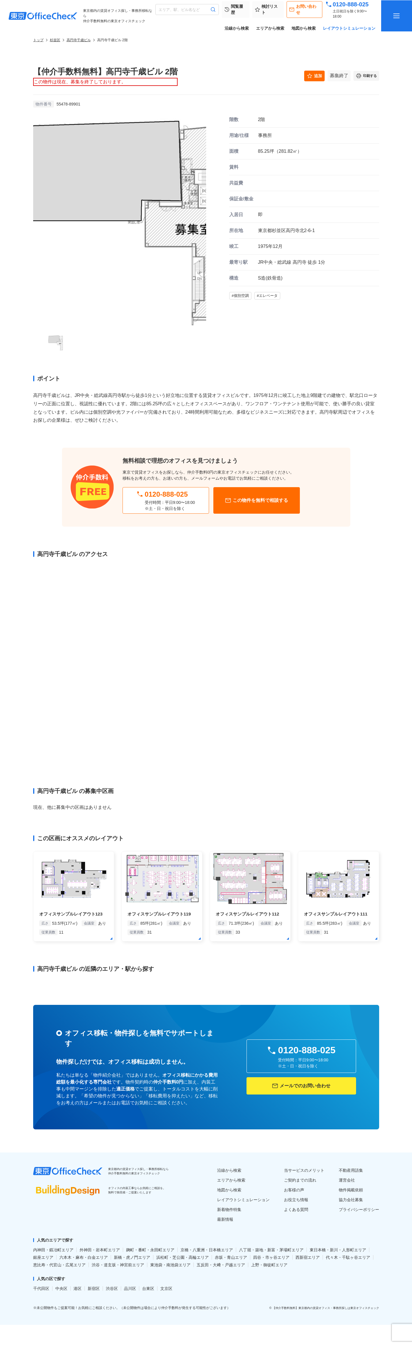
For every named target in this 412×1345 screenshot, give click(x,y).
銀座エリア (43, 1257)
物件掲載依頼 (351, 1190)
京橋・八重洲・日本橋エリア (206, 1250)
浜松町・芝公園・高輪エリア (182, 1257)
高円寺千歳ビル (79, 40)
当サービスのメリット (304, 1170)
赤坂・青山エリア (231, 1257)
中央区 (61, 1288)
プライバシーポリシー (359, 1209)
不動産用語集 (351, 1170)
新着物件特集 (229, 1209)
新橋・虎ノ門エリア (132, 1257)
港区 (78, 1288)
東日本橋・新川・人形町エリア (338, 1250)
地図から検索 (303, 28)
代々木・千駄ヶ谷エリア (348, 1257)
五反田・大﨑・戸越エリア (221, 1265)
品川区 (130, 1288)
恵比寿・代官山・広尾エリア (59, 1265)
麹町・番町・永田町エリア (150, 1250)
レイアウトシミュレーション (349, 28)
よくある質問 (296, 1209)
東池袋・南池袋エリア (170, 1265)
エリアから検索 (270, 28)
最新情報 (225, 1219)
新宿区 (94, 1288)
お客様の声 (294, 1190)
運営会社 (347, 1180)
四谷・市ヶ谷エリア (271, 1257)
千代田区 (41, 1288)
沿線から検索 (237, 28)
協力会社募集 (351, 1199)
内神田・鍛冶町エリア (53, 1250)
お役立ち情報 (296, 1199)
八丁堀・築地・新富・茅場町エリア (271, 1250)
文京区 (166, 1288)
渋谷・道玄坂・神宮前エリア (118, 1265)
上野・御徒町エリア (269, 1265)
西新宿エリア (308, 1257)
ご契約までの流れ (300, 1180)
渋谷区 (112, 1288)
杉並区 (55, 40)
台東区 (148, 1288)
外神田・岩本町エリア (100, 1250)
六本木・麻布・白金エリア (83, 1257)
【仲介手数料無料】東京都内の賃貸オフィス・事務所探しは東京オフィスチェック (325, 1308)
